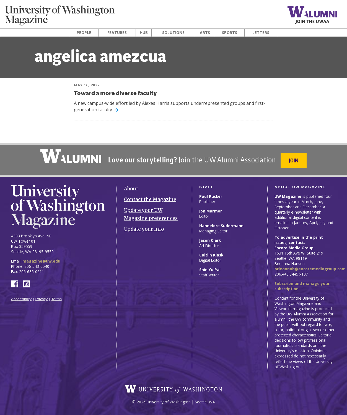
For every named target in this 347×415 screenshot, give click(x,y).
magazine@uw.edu (41, 261)
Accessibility (21, 299)
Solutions (173, 32)
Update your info (144, 229)
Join (293, 160)
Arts (205, 32)
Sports (229, 32)
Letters (260, 32)
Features (117, 32)
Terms (56, 299)
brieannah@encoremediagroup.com (310, 268)
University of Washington (173, 389)
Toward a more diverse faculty (115, 93)
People (84, 32)
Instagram (28, 283)
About (131, 189)
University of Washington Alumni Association (70, 156)
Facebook (17, 283)
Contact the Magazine (150, 199)
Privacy (41, 299)
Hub (144, 32)
